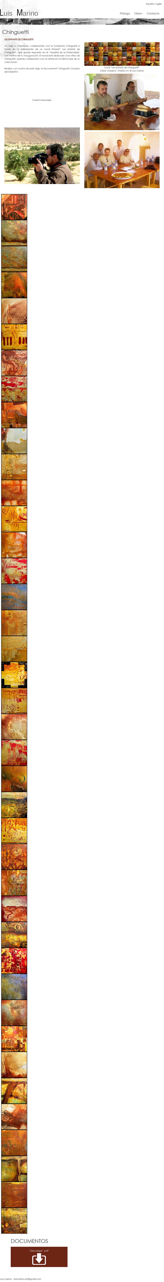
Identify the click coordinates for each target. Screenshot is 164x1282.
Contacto (153, 13)
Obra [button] (138, 13)
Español (150, 3)
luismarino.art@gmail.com (27, 1278)
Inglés (159, 3)
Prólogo (125, 13)
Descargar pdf (33, 1250)
